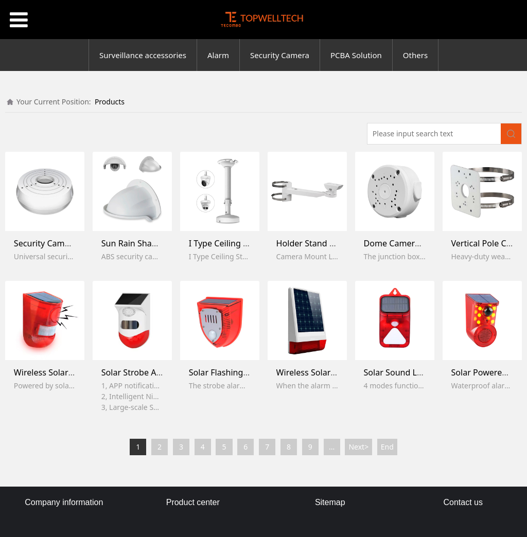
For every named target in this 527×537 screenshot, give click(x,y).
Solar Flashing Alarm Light (240, 372)
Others (415, 55)
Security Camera (279, 55)
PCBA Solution (356, 55)
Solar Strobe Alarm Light (148, 372)
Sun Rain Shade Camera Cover (160, 243)
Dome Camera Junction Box (416, 243)
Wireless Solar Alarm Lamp (66, 372)
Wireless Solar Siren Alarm (327, 372)
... (332, 447)
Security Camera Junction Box (71, 243)
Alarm (218, 55)
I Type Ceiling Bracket (230, 243)
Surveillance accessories (142, 55)
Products (110, 101)
